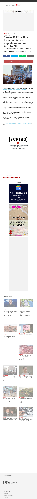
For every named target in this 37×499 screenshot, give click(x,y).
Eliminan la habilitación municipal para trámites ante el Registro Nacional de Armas (26, 419)
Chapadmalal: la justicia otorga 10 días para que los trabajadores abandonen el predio (25, 400)
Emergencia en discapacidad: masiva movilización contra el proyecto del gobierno (25, 336)
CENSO (18, 177)
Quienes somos (7, 475)
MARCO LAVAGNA (7, 177)
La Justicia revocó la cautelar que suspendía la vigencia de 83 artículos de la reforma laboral (26, 313)
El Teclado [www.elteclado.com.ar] (24, 123)
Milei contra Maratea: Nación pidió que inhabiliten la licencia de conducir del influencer (25, 377)
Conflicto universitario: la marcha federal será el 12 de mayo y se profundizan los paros (9, 378)
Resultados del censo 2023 (9, 123)
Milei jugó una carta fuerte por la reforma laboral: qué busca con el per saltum (10, 419)
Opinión (5, 497)
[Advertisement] (18, 21)
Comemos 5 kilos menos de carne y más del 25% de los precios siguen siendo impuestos (25, 357)
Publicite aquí (7, 477)
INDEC (14, 177)
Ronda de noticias (8, 495)
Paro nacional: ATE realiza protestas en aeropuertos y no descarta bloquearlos (10, 400)
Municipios (6, 489)
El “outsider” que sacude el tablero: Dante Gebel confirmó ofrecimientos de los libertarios (10, 313)
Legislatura (6, 491)
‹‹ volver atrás (18, 182)
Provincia (6, 493)
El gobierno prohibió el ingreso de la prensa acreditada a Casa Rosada (10, 338)
